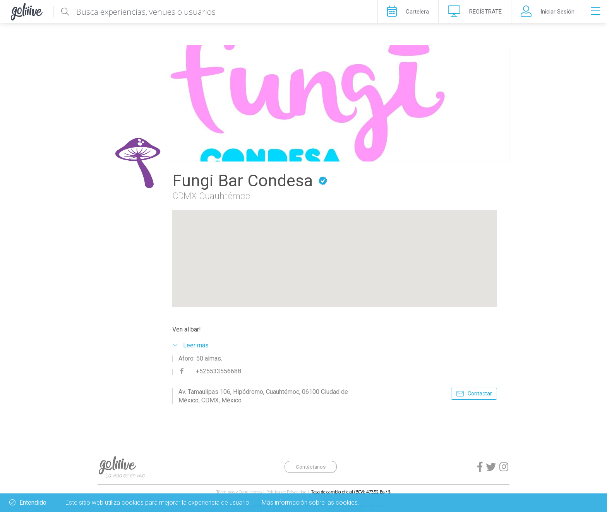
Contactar (480, 393)
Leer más (196, 345)
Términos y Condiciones (239, 492)
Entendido (27, 502)
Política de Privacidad (286, 492)
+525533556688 (218, 371)
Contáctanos (311, 467)
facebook (181, 371)
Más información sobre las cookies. (310, 502)
